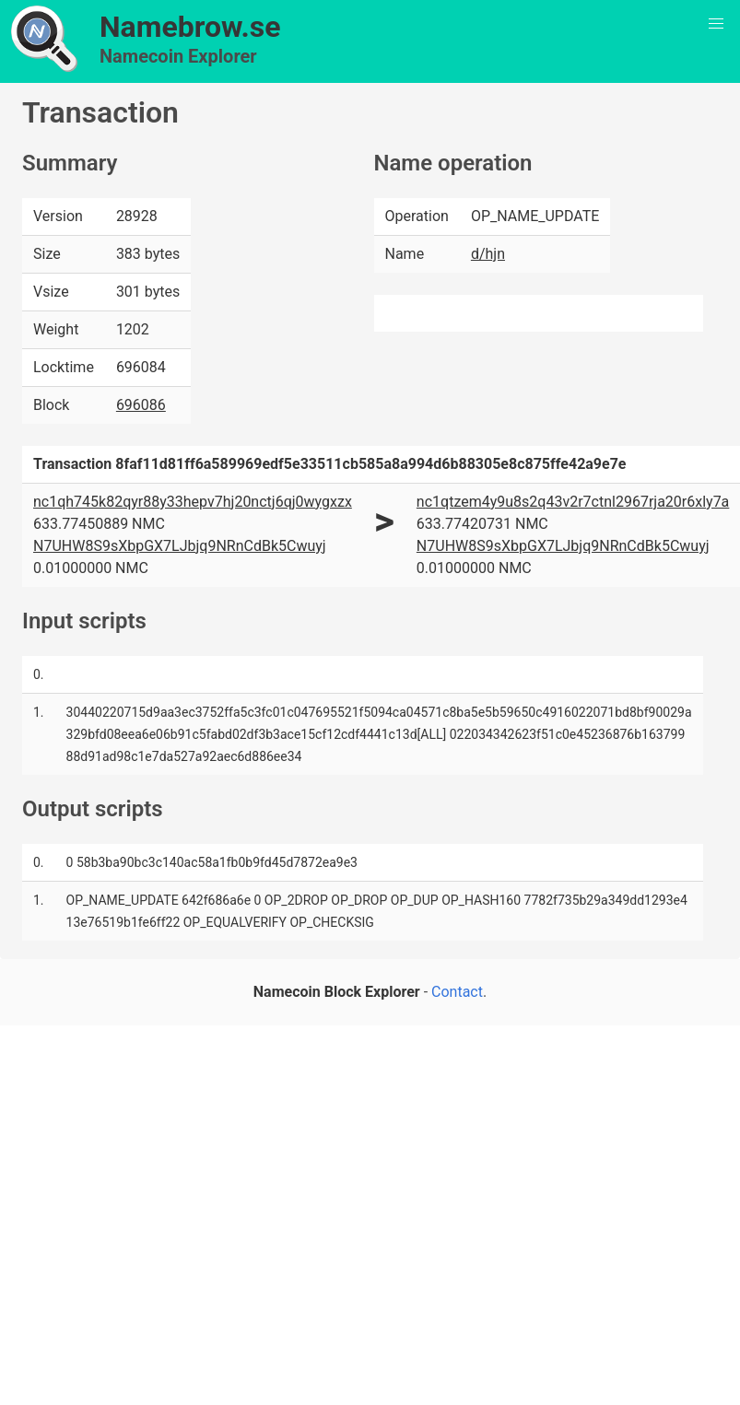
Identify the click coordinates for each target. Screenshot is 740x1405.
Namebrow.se (190, 26)
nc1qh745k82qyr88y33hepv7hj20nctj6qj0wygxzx (192, 501)
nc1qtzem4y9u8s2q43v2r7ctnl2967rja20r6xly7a (573, 501)
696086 (141, 405)
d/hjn (488, 254)
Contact (457, 992)
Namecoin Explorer (178, 56)
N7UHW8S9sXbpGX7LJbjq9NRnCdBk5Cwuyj (179, 546)
